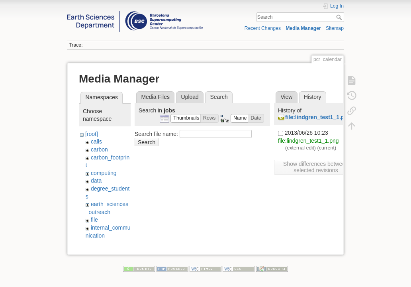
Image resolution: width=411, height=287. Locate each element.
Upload (190, 97)
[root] (91, 134)
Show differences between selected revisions (315, 167)
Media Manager (303, 28)
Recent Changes (263, 28)
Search (340, 17)
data (96, 180)
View (286, 97)
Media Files (155, 97)
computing (104, 173)
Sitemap (335, 28)
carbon (99, 149)
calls (96, 141)
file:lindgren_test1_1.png (318, 117)
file (94, 219)
